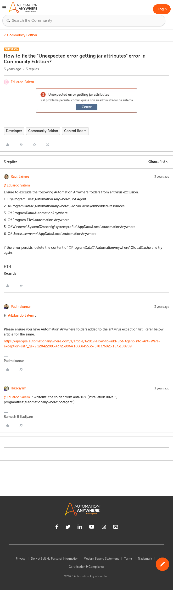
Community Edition (22, 35)
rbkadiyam (18, 388)
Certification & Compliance (87, 567)
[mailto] (115, 527)
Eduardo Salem (22, 82)
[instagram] (104, 527)
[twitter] (68, 527)
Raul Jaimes (20, 176)
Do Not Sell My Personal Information (54, 558)
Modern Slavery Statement (101, 558)
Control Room (75, 131)
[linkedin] (80, 527)
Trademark (145, 558)
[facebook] (56, 527)
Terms (128, 558)
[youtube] (92, 527)
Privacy (20, 558)
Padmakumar (21, 306)
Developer (14, 131)
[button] (4, 8)
